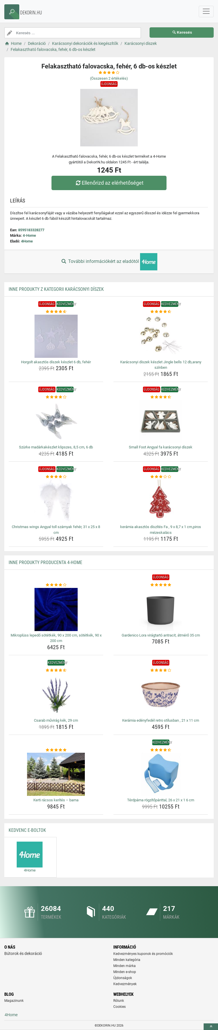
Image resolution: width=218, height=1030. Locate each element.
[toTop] (211, 1026)
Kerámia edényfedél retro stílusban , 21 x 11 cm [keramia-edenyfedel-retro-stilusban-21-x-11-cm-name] (160, 720)
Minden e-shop (124, 972)
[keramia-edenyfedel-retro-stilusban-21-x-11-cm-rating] (161, 670)
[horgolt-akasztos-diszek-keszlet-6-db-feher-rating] (56, 312)
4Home (27, 241)
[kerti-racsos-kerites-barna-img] (56, 774)
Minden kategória (126, 960)
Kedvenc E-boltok (27, 830)
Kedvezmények (125, 984)
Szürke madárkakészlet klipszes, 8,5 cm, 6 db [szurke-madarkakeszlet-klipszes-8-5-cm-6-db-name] (56, 447)
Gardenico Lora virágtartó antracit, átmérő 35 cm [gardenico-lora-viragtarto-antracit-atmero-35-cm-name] (161, 635)
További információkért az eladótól (109, 261)
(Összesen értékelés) (109, 78)
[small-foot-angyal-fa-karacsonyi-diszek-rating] (161, 397)
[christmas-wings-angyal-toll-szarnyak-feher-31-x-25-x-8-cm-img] (56, 501)
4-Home (29, 235)
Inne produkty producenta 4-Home (45, 562)
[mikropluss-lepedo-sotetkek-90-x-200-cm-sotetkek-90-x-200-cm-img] (56, 609)
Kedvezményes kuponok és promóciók (143, 954)
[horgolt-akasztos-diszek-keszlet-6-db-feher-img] (56, 336)
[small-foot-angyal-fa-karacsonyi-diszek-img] (161, 421)
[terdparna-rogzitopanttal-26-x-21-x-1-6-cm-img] (161, 774)
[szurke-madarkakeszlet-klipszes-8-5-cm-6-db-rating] (56, 397)
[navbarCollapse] (206, 11)
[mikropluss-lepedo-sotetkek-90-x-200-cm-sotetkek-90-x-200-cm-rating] (56, 585)
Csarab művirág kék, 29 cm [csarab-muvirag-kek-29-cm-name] (56, 720)
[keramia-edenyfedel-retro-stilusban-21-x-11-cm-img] (161, 694)
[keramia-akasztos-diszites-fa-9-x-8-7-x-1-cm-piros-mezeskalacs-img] (161, 501)
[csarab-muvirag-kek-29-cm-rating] (56, 670)
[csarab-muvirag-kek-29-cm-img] (56, 694)
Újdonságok (122, 978)
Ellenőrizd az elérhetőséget (109, 183)
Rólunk (118, 1001)
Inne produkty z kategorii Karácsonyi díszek (56, 289)
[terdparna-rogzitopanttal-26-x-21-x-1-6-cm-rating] (161, 750)
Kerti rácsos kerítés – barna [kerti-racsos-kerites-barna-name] (56, 800)
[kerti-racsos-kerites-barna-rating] (56, 750)
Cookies (119, 1007)
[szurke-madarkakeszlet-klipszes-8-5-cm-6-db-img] (56, 421)
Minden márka (124, 966)
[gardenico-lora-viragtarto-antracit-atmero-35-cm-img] (161, 609)
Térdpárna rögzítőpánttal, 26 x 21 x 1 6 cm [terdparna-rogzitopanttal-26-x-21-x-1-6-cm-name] (160, 800)
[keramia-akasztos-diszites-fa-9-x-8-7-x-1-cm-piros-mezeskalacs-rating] (161, 477)
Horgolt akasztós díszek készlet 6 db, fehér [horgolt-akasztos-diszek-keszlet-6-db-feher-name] (56, 362)
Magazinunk (14, 1001)
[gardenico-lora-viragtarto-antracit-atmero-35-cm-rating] (161, 585)
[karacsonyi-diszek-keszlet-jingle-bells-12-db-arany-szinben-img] (161, 336)
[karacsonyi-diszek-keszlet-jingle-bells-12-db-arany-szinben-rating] (161, 312)
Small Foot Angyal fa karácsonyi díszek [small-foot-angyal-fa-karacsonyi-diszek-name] (160, 447)
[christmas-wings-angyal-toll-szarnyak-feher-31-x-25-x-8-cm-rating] (56, 477)
